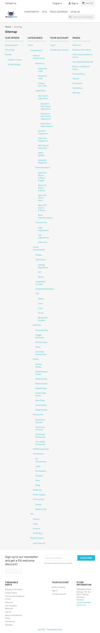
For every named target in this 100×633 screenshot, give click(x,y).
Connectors (38, 453)
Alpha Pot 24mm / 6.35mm (42, 208)
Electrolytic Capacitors (43, 97)
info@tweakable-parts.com (84, 603)
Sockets (39, 475)
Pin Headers (40, 471)
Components (31, 11)
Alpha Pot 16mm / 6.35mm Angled (42, 176)
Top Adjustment (43, 236)
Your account (60, 582)
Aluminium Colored (40, 428)
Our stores (77, 83)
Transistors (40, 259)
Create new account (59, 50)
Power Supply (39, 494)
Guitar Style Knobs (40, 394)
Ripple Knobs (41, 410)
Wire (37, 480)
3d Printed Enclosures (40, 435)
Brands (8, 54)
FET (39, 272)
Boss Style (40, 400)
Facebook (8, 571)
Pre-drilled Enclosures (40, 443)
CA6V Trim (43, 242)
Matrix (41, 299)
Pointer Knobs (38, 365)
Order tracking (58, 587)
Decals (38, 504)
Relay (37, 347)
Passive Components (39, 57)
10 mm (41, 313)
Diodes (38, 255)
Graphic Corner (15, 59)
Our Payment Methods (83, 62)
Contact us (10, 3)
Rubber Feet (41, 509)
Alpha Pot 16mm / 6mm (42, 198)
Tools (35, 524)
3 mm (40, 303)
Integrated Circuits (40, 283)
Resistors (39, 63)
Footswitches (41, 330)
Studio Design (14, 64)
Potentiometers (42, 167)
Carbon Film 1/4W (42, 84)
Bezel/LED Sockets (42, 319)
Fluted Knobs (41, 379)
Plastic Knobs (41, 383)
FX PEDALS (38, 533)
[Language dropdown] (58, 3)
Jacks (37, 466)
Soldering (37, 490)
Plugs (37, 485)
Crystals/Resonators (44, 289)
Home (30, 45)
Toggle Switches (39, 336)
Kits (44, 11)
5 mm (40, 308)
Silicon (41, 277)
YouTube (13, 571)
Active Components (39, 248)
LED (37, 293)
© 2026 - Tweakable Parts (50, 629)
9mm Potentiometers (45, 216)
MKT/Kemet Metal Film (43, 147)
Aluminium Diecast (40, 421)
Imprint (76, 78)
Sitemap (76, 92)
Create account (59, 594)
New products (11, 45)
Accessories (41, 405)
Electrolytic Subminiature (47, 125)
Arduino (36, 528)
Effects (36, 519)
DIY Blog (75, 11)
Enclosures (38, 414)
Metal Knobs (41, 388)
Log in (52, 45)
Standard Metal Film (42, 161)
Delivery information (82, 50)
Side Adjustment (43, 229)
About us (77, 45)
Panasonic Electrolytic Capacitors (46, 116)
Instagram (19, 571)
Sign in (55, 590)
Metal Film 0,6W (42, 70)
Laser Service (39, 543)
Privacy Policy (79, 74)
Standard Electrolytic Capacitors (46, 106)
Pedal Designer (59, 11)
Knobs (36, 359)
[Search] (81, 17)
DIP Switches (41, 342)
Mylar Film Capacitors (43, 139)
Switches (37, 325)
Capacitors (40, 90)
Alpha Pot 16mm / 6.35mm (42, 188)
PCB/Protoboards (41, 449)
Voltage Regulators (43, 266)
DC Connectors (40, 460)
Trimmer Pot (41, 222)
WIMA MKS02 (41, 154)
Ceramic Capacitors (43, 132)
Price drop (9, 50)
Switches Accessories (41, 353)
